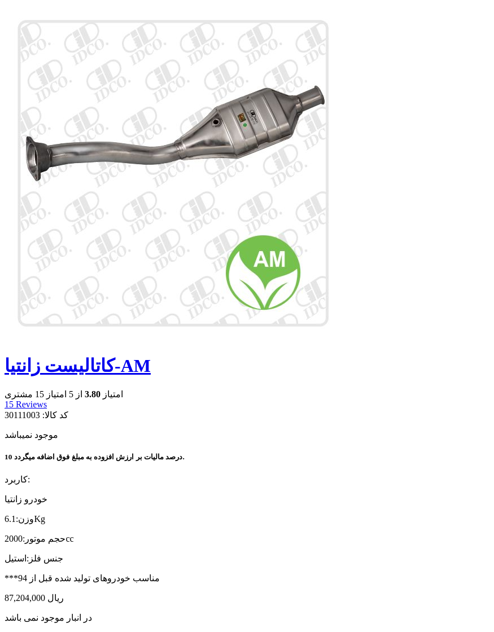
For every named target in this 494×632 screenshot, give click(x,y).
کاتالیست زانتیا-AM (78, 366)
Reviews (26, 404)
